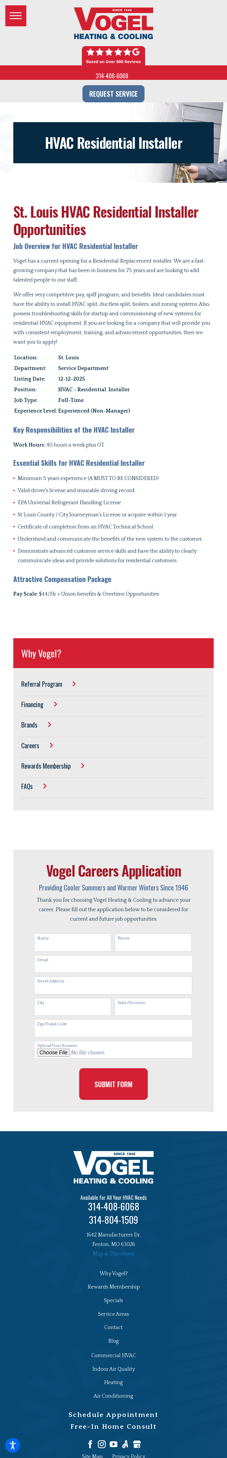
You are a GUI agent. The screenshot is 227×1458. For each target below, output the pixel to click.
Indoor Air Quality (113, 1369)
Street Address (50, 981)
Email (42, 960)
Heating (113, 1383)
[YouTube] (114, 1444)
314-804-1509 (113, 1219)
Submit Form (114, 1084)
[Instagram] (102, 1444)
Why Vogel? (114, 1274)
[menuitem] (113, 688)
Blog (113, 1341)
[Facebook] (90, 1444)
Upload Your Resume (57, 1045)
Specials (113, 1301)
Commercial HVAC (113, 1356)
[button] (12, 1445)
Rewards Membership (113, 1287)
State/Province (131, 1002)
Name (43, 938)
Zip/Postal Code (52, 1024)
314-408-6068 (112, 76)
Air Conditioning (113, 1396)
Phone (124, 938)
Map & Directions (113, 1254)
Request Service (113, 93)
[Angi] (125, 1444)
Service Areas (113, 1314)
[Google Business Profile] (137, 1444)
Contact (113, 1328)
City (40, 1002)
